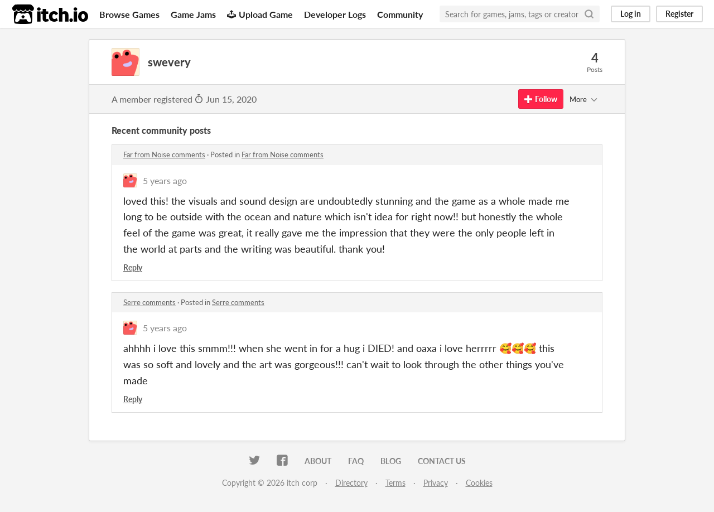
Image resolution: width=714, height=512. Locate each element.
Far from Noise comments (164, 154)
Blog (390, 461)
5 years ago (165, 180)
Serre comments (149, 302)
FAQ (356, 461)
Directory (351, 482)
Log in (630, 13)
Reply (132, 267)
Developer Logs (335, 14)
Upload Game (260, 14)
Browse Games (129, 14)
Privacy (435, 482)
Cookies (479, 482)
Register (679, 13)
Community (400, 14)
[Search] (589, 14)
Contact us (442, 461)
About (318, 461)
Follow (540, 99)
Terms (395, 482)
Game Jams (193, 14)
